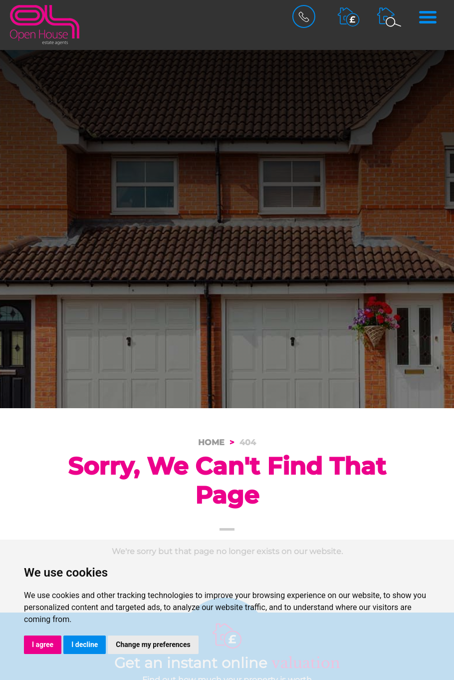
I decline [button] (84, 645)
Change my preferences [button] (153, 645)
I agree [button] (42, 645)
